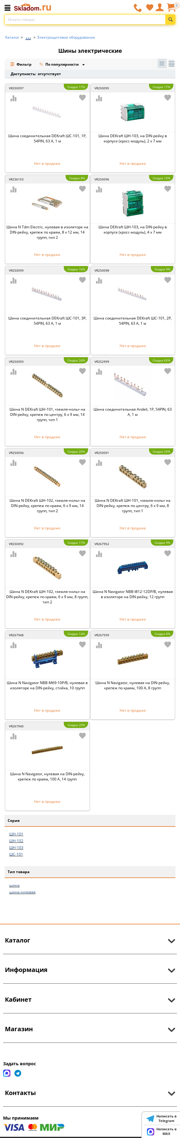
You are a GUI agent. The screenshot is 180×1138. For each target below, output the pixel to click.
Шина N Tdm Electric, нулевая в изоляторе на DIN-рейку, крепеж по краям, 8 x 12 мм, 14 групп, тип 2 (47, 232)
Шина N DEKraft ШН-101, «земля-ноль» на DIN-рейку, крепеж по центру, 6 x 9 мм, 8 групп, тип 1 (132, 505)
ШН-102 (16, 840)
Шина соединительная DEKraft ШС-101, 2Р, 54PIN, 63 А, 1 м (133, 320)
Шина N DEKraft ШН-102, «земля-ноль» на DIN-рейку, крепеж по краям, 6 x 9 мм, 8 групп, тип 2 (47, 597)
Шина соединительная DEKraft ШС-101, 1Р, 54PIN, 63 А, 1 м (47, 138)
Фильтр (21, 64)
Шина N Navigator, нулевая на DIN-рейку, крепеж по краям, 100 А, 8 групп (132, 685)
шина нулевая (22, 892)
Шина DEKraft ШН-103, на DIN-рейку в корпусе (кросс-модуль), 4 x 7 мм (132, 229)
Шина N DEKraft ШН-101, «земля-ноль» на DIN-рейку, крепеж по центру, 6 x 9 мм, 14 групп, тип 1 (47, 414)
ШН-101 (16, 834)
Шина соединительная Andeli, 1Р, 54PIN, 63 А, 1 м (133, 412)
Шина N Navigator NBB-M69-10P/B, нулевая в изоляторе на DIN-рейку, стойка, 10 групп (47, 685)
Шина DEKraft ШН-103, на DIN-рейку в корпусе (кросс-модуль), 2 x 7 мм (132, 138)
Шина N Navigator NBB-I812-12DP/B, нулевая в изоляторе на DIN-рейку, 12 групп (133, 594)
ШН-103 (16, 847)
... (28, 36)
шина (14, 885)
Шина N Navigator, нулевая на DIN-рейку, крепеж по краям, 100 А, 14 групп (47, 776)
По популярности (59, 65)
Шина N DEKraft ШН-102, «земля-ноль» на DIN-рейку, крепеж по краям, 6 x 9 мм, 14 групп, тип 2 (47, 505)
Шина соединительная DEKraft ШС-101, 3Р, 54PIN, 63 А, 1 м (47, 320)
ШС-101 (16, 854)
